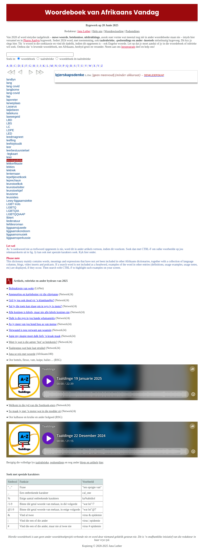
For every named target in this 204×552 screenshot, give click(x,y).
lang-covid (13, 93)
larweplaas (13, 103)
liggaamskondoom (18, 231)
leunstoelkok (14, 183)
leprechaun (13, 180)
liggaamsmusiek (16, 234)
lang (9, 82)
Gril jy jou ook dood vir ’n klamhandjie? (31, 300)
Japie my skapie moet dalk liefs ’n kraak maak (35, 336)
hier (101, 462)
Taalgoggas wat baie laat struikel (27, 348)
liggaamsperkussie (18, 237)
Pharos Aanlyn (31, 40)
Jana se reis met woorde (22, 354)
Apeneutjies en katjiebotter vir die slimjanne (33, 294)
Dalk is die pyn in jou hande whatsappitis (32, 318)
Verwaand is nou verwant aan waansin (30, 330)
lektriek (11, 170)
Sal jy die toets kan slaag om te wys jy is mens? (35, 306)
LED (9, 133)
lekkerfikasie (14, 163)
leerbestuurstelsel (17, 150)
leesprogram (128, 46)
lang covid (13, 86)
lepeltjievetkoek (16, 177)
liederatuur (13, 221)
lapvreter (12, 99)
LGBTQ (11, 207)
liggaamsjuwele (16, 227)
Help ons (97, 31)
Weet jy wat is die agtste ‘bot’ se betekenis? (33, 342)
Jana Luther (83, 31)
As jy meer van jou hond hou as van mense (33, 324)
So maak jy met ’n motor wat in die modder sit (35, 411)
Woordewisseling (114, 31)
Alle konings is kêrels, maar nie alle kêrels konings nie (39, 312)
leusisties (12, 197)
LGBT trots (13, 204)
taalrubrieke (47, 58)
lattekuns (12, 113)
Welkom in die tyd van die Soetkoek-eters (32, 405)
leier (9, 157)
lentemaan (13, 173)
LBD (9, 120)
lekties (10, 167)
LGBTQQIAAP (15, 214)
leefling (11, 140)
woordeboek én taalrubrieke (74, 58)
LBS (9, 123)
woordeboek (28, 58)
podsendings (57, 462)
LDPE (10, 130)
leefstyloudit (14, 143)
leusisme (12, 194)
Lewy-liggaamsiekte (19, 200)
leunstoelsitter (15, 187)
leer (8, 147)
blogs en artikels (89, 462)
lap (8, 96)
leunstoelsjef (14, 190)
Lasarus (11, 106)
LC (8, 126)
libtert (10, 217)
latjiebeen (12, 109)
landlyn (11, 79)
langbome (12, 89)
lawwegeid (13, 116)
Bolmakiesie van (21, 288)
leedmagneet (14, 136)
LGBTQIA (12, 210)
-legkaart (12, 153)
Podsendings (133, 31)
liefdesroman (14, 224)
